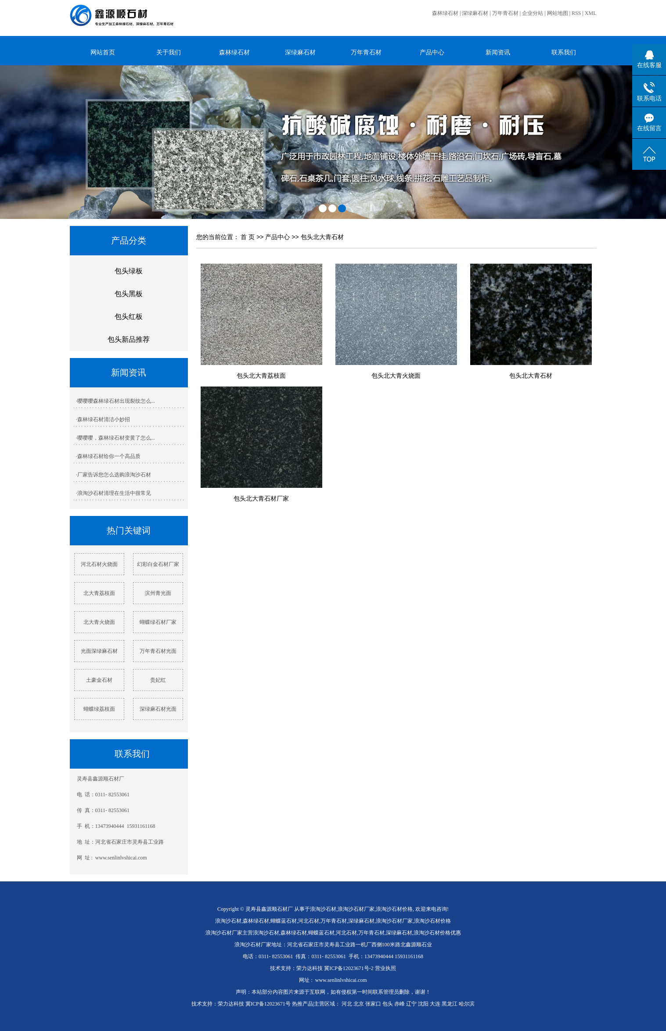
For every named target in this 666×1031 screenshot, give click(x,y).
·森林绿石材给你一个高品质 (108, 456)
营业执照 (385, 968)
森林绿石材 (445, 13)
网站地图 (557, 13)
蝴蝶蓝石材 (283, 921)
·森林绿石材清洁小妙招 (103, 419)
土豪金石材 (99, 680)
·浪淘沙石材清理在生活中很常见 (113, 493)
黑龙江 (449, 1004)
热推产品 (302, 1004)
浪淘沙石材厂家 (356, 909)
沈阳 (423, 1004)
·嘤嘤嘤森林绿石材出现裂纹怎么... (115, 401)
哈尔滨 (467, 1004)
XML (591, 13)
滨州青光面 (158, 593)
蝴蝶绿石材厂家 (158, 622)
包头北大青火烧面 (396, 375)
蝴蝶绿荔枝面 (99, 709)
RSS (576, 13)
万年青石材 (505, 13)
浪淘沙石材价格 (394, 909)
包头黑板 (129, 293)
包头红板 (129, 316)
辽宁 (411, 1004)
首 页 (248, 236)
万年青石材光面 (158, 651)
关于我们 (168, 52)
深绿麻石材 (475, 13)
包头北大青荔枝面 (261, 375)
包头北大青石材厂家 (261, 498)
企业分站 (532, 13)
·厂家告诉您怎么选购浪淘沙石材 (113, 475)
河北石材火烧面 (99, 564)
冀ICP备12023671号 (268, 1004)
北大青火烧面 (99, 622)
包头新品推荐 (129, 339)
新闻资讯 (498, 52)
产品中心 (432, 52)
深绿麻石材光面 (158, 709)
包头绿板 (129, 271)
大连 (435, 1004)
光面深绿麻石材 (99, 651)
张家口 (373, 1004)
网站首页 (102, 52)
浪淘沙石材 (323, 909)
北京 (358, 1004)
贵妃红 (158, 680)
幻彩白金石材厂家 (158, 564)
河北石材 (308, 921)
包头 (387, 1004)
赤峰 (399, 1004)
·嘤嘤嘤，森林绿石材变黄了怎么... (115, 438)
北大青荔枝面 (99, 593)
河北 (347, 1004)
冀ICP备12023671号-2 (349, 968)
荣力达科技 (309, 968)
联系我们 (563, 52)
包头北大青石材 (322, 236)
